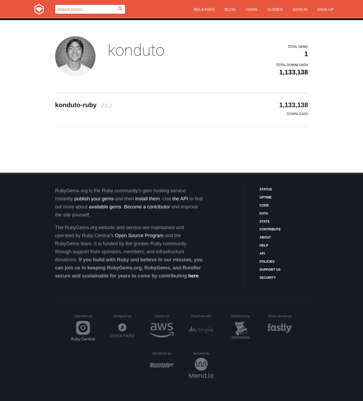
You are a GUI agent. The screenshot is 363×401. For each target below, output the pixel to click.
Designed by (124, 316)
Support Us (270, 270)
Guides (275, 9)
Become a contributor (147, 206)
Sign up (325, 9)
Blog (230, 9)
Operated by (84, 318)
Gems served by (280, 316)
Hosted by (164, 316)
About (265, 237)
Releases (204, 9)
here (193, 276)
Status (266, 189)
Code (264, 205)
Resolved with (202, 316)
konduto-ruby (83, 105)
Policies (267, 261)
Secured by (203, 353)
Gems (252, 9)
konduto (136, 50)
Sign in (300, 9)
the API (180, 198)
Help (264, 245)
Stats (265, 221)
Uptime (266, 197)
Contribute (270, 229)
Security (268, 278)
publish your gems (94, 198)
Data (264, 213)
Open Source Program (139, 235)
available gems (105, 206)
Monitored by (242, 316)
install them (147, 198)
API (262, 253)
